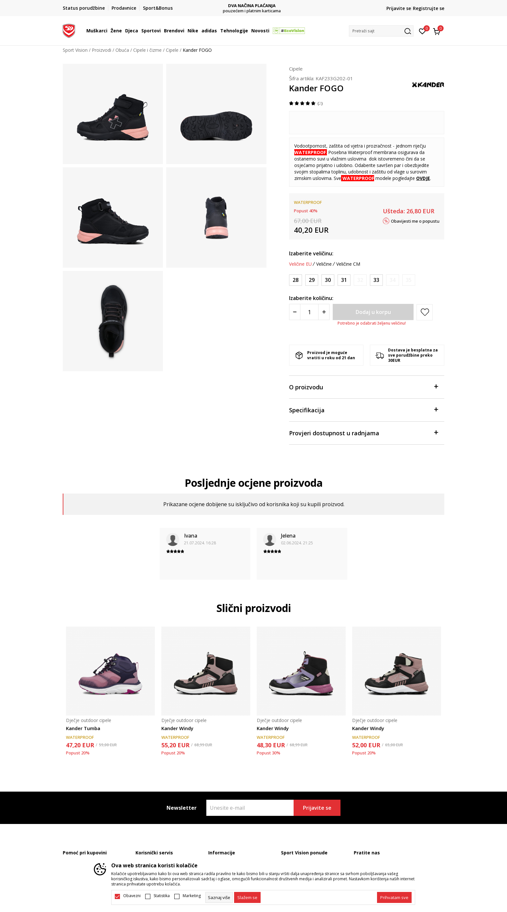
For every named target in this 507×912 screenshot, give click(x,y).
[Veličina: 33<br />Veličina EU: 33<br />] (376, 280)
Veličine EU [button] (300, 264)
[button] (381, 31)
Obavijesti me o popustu (415, 221)
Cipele (172, 50)
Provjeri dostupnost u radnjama (363, 432)
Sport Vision (75, 50)
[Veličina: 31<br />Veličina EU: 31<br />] (344, 280)
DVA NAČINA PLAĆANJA (253, 5)
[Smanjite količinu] (294, 312)
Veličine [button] (324, 264)
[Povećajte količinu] (323, 312)
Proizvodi (101, 50)
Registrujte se (428, 8)
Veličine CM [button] (348, 264)
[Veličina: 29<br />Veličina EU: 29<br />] (311, 280)
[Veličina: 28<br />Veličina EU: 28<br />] (295, 280)
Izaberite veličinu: (311, 253)
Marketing (192, 896)
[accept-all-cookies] (394, 897)
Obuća (122, 50)
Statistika (162, 896)
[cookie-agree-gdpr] (247, 897)
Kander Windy (177, 728)
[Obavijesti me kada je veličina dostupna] (360, 280)
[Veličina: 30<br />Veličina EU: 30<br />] (327, 280)
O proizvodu (363, 386)
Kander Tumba (83, 728)
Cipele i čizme (147, 50)
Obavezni (132, 896)
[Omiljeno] (422, 31)
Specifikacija (363, 409)
